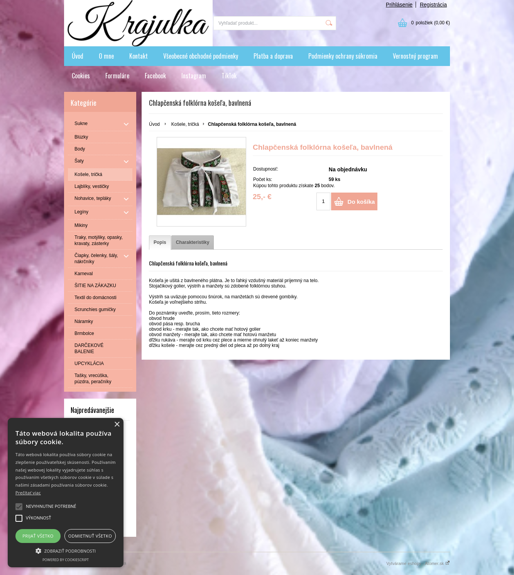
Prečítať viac (28, 493)
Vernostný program (415, 56)
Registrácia (433, 5)
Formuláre (117, 75)
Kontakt (138, 56)
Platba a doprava (273, 56)
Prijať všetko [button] (38, 536)
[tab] (160, 242)
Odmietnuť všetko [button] (90, 536)
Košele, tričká (185, 124)
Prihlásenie (399, 5)
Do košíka (361, 201)
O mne (106, 56)
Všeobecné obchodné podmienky (200, 56)
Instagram (193, 75)
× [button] (117, 425)
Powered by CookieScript (65, 559)
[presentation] (160, 242)
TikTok (229, 75)
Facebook (155, 75)
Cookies (81, 75)
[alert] (65, 492)
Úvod (77, 56)
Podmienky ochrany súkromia (342, 56)
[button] (65, 550)
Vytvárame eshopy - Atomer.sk (418, 563)
